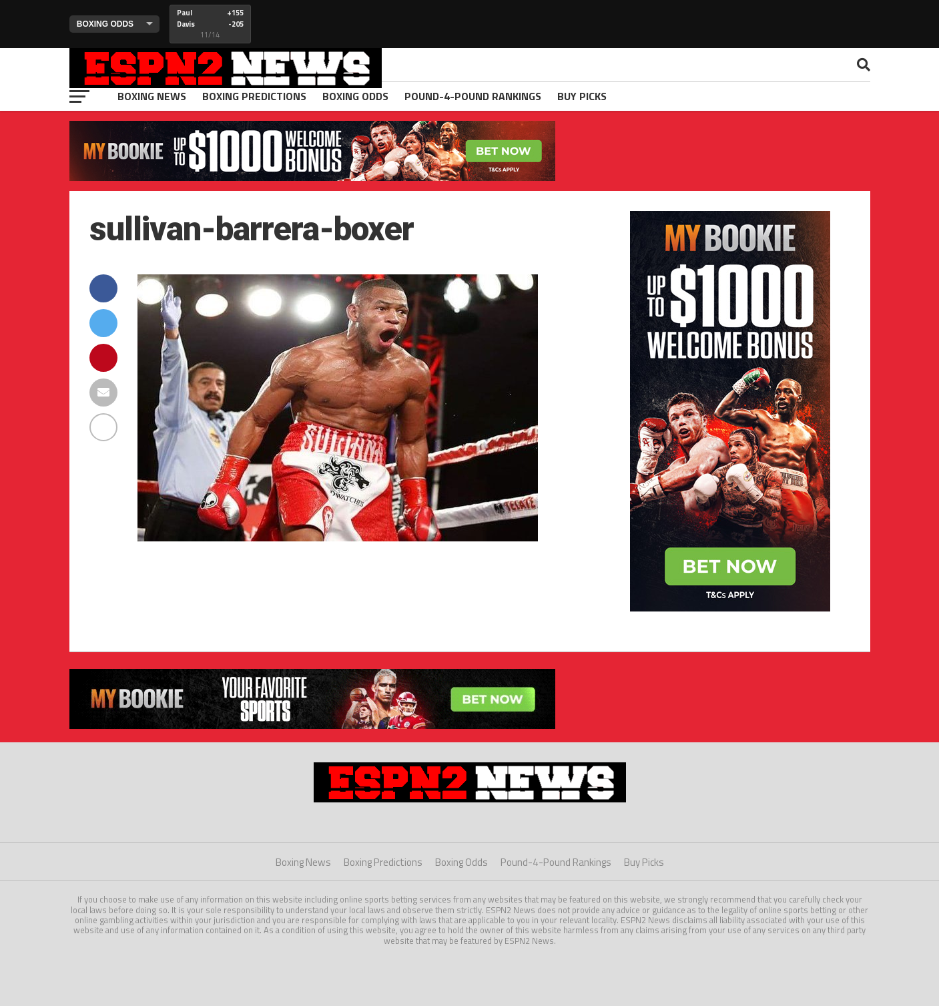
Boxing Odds (355, 96)
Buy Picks (582, 96)
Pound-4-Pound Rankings (472, 96)
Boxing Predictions (254, 96)
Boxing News (151, 96)
